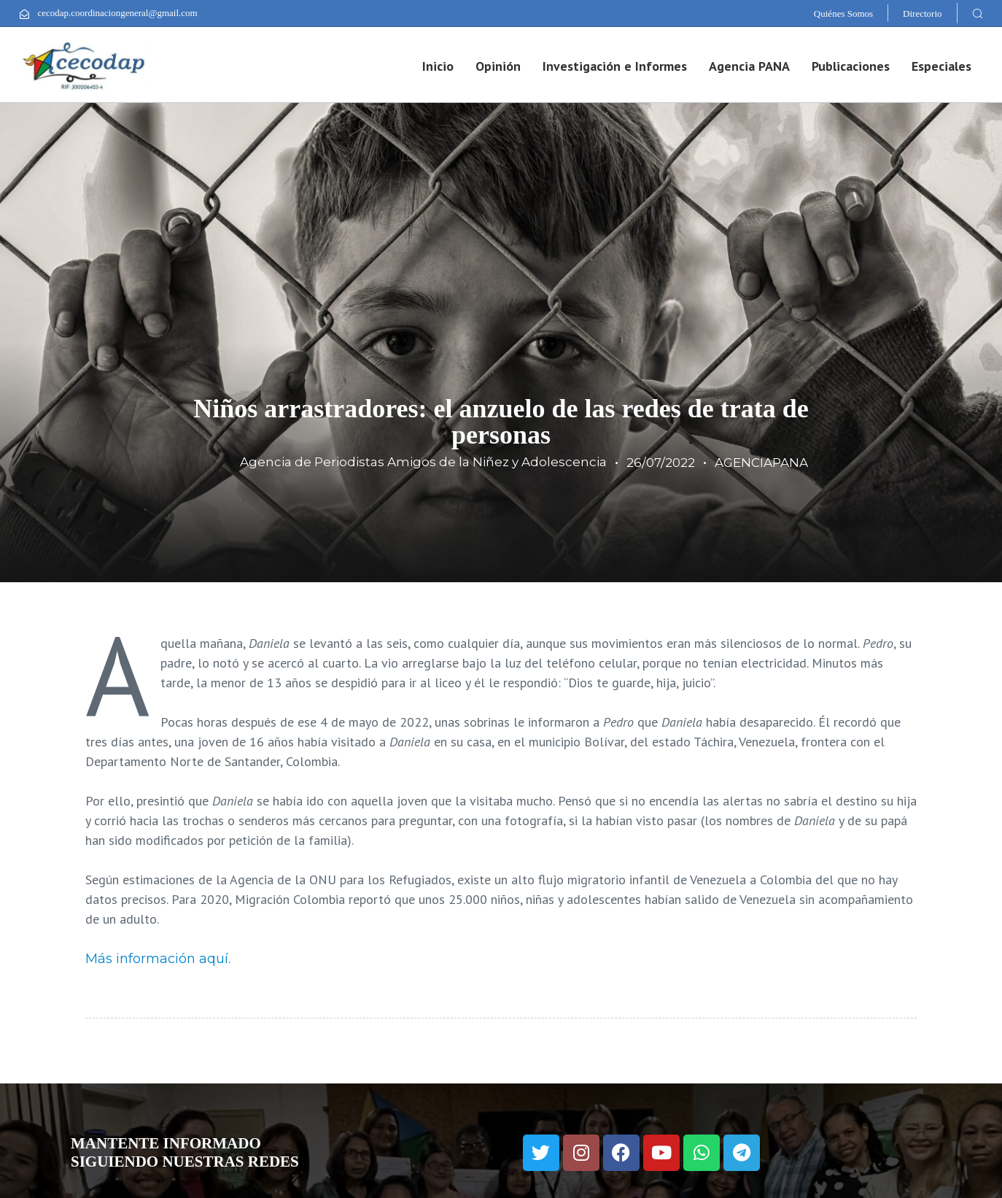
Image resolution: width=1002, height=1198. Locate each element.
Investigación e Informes (615, 66)
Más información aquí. (157, 959)
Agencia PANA (749, 66)
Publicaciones (851, 66)
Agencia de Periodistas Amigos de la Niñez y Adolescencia (423, 462)
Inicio (438, 66)
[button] (977, 13)
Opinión (498, 66)
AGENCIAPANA (761, 462)
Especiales (941, 66)
